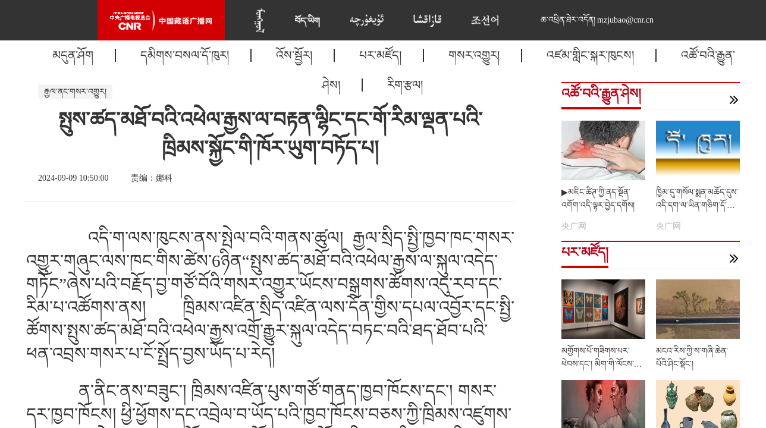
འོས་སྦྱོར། (294, 55)
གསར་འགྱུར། (474, 55)
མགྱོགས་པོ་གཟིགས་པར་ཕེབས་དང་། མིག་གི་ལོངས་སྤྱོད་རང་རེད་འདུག (597, 364)
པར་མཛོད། (380, 55)
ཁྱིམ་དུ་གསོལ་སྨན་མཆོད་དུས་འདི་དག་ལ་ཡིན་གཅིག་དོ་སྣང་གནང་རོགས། (697, 205)
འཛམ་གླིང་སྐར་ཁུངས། (590, 55)
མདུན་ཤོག (72, 55)
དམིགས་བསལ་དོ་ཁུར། (184, 55)
